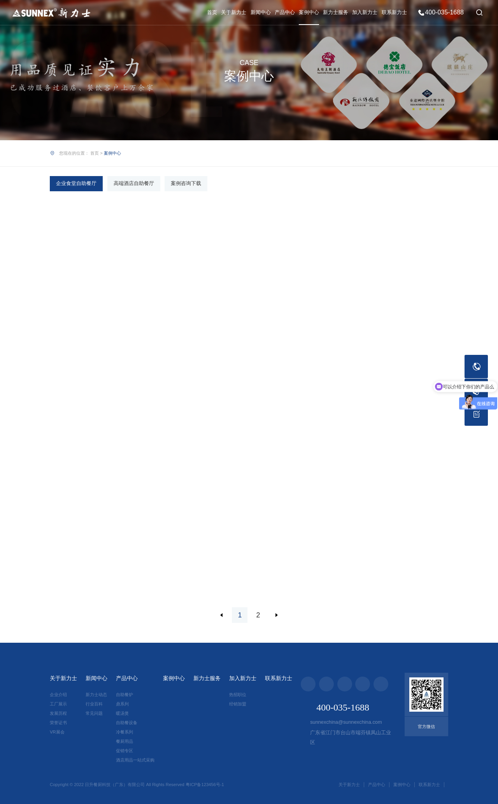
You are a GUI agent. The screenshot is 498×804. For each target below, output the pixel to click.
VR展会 (57, 732)
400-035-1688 (444, 12)
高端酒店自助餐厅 (134, 183)
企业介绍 (58, 694)
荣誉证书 (58, 722)
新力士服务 (335, 12)
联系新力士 (394, 12)
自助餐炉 (124, 694)
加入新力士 (364, 12)
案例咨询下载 (186, 183)
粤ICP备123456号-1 (205, 784)
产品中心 (285, 12)
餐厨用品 (124, 741)
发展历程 (58, 713)
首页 (212, 12)
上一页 (221, 615)
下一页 (276, 615)
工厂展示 (58, 704)
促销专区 (124, 750)
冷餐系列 (124, 732)
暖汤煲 (122, 713)
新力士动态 (96, 694)
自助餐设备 (126, 722)
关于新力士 (233, 12)
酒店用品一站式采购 (135, 760)
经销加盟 (237, 704)
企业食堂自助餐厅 (76, 183)
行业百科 (94, 704)
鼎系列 (122, 704)
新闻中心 (261, 12)
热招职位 (237, 694)
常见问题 (94, 713)
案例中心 (309, 12)
